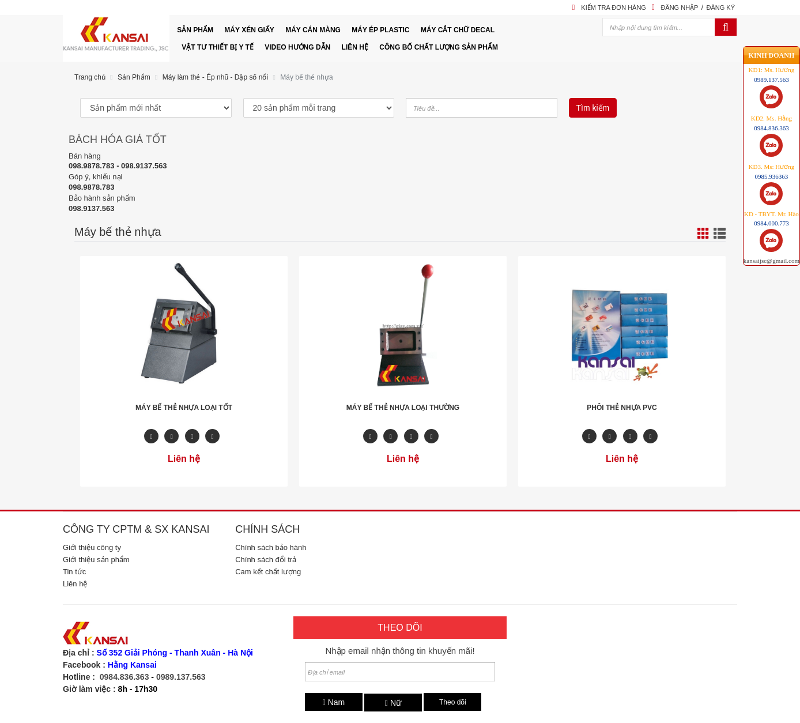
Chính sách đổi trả (265, 559)
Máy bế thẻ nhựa (306, 77)
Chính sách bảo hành (270, 547)
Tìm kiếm (593, 107)
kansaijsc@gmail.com (771, 247)
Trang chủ (89, 77)
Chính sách (267, 529)
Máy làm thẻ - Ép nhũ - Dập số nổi (215, 77)
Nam (334, 702)
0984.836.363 (124, 676)
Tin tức (74, 571)
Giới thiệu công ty (92, 547)
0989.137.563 (181, 676)
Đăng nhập (679, 7)
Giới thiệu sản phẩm (96, 559)
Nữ (393, 702)
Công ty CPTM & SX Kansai (136, 529)
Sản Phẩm (134, 77)
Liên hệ (75, 583)
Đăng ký (720, 7)
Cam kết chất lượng (268, 571)
